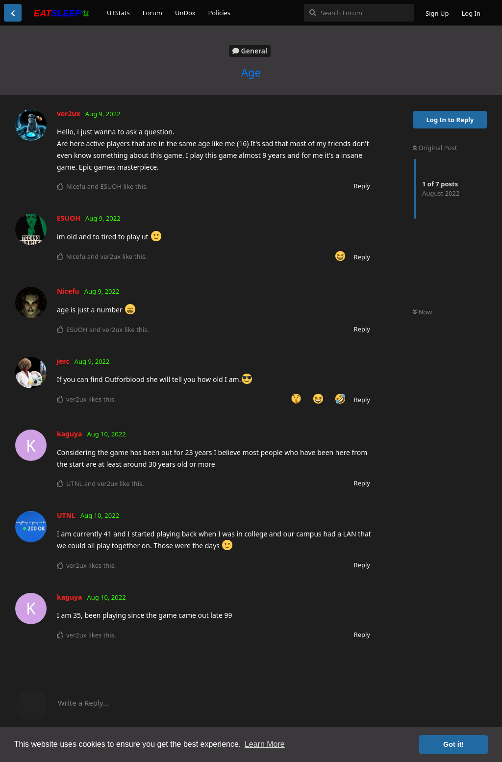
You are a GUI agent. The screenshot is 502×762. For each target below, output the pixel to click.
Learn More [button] (265, 744)
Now (422, 311)
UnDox (185, 12)
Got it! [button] (453, 744)
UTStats (118, 12)
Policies (219, 12)
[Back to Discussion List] (13, 13)
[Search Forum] (359, 13)
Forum (152, 12)
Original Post (435, 147)
